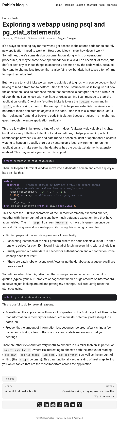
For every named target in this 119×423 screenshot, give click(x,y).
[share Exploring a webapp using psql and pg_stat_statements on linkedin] (46, 404)
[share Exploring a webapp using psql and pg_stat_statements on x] (39, 404)
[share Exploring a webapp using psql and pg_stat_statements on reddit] (53, 404)
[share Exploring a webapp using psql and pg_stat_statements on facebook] (59, 404)
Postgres (9, 378)
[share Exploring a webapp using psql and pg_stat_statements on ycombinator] (79, 404)
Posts (15, 18)
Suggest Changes (67, 38)
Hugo (69, 418)
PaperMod (78, 418)
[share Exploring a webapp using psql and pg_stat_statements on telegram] (72, 404)
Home (5, 18)
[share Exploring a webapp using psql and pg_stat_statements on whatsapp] (66, 404)
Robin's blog (13, 5)
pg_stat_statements (86, 147)
